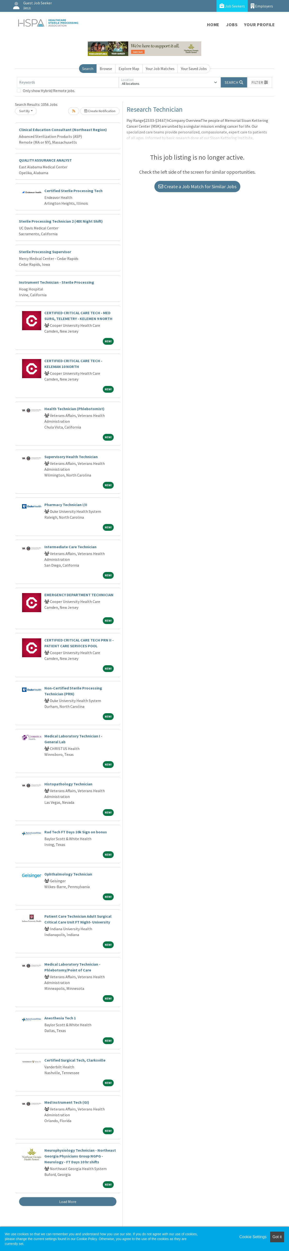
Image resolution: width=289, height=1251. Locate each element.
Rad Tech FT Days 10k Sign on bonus (75, 831)
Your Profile (259, 24)
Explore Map (129, 68)
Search (87, 68)
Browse (106, 68)
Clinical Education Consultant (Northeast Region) (63, 129)
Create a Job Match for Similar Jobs (197, 186)
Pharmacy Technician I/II (65, 504)
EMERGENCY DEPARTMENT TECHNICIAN (78, 594)
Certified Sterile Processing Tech (73, 190)
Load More (67, 1201)
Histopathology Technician (68, 784)
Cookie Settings (252, 1237)
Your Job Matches (160, 68)
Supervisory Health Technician (71, 456)
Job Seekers (232, 6)
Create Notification (99, 111)
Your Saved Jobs (194, 68)
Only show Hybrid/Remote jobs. (49, 90)
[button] (259, 82)
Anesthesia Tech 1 (60, 1018)
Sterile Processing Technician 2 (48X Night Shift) (61, 221)
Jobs (231, 24)
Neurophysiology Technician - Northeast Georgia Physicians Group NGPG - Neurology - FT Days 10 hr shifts (80, 1156)
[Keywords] (68, 82)
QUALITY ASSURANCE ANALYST (45, 160)
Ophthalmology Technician (68, 874)
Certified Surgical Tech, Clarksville (74, 1060)
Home (213, 24)
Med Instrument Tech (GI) (66, 1102)
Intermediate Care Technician (70, 546)
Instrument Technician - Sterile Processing (56, 282)
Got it (277, 1237)
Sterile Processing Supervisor (45, 251)
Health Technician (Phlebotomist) (74, 408)
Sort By (24, 111)
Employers (262, 6)
